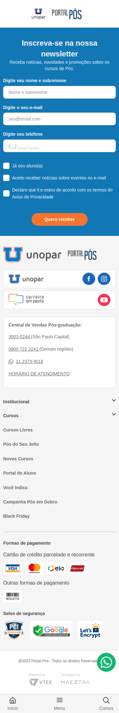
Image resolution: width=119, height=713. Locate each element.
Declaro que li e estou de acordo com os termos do (62, 193)
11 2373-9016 (26, 361)
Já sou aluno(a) (27, 165)
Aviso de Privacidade (32, 196)
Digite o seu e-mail (23, 107)
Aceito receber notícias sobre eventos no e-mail (59, 177)
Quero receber (59, 219)
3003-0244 (20, 336)
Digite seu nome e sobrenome (34, 80)
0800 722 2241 (24, 349)
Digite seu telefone (23, 134)
